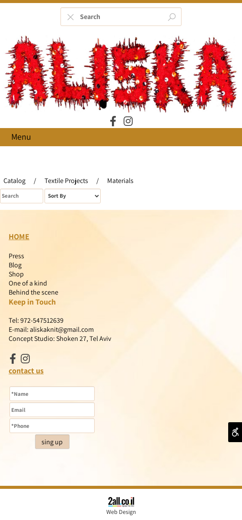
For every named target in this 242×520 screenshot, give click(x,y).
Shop (16, 274)
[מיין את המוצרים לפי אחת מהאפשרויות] (73, 196)
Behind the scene (33, 292)
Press (16, 255)
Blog (15, 265)
